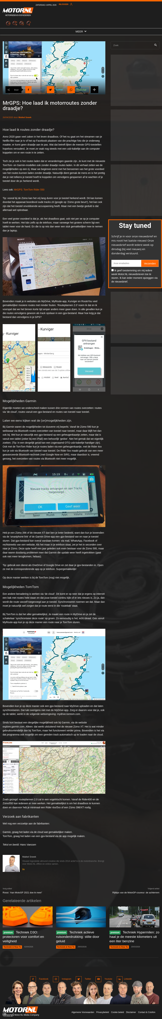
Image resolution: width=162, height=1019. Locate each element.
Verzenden (150, 263)
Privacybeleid (102, 1008)
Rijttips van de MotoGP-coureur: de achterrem (135, 892)
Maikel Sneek (24, 117)
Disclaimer (131, 1008)
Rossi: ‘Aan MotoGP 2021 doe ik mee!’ (22, 892)
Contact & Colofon (146, 1008)
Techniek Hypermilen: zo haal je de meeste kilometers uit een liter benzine (132, 935)
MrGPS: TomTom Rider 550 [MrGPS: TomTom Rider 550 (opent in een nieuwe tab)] (29, 189)
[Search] (155, 45)
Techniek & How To (12, 941)
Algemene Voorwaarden (83, 1008)
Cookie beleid (117, 1008)
